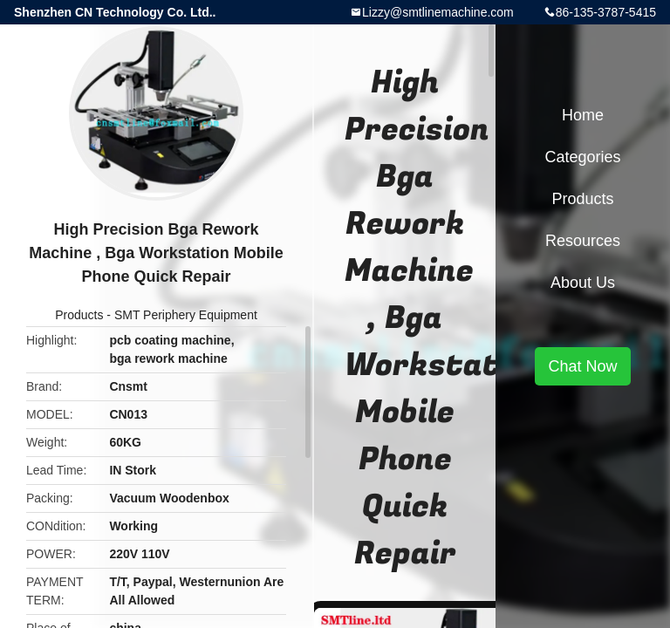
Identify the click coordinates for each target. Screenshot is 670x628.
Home (583, 115)
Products (79, 315)
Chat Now (582, 366)
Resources (582, 240)
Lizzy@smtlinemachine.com (438, 12)
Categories (582, 157)
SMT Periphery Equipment (185, 315)
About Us (582, 282)
